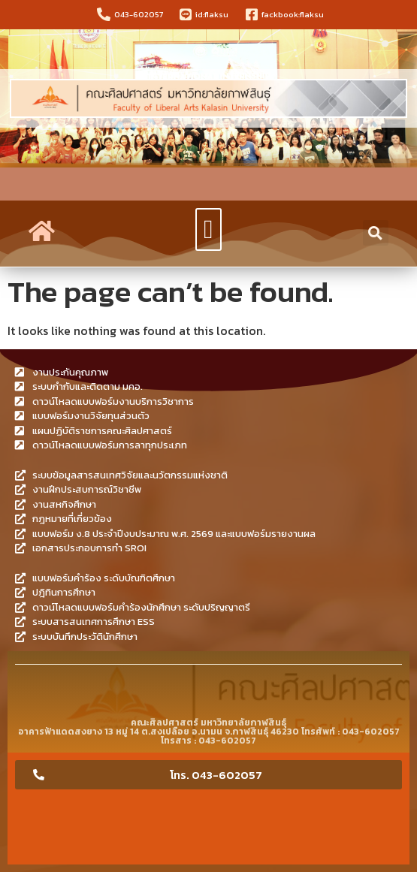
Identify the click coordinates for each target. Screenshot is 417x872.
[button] (208, 229)
